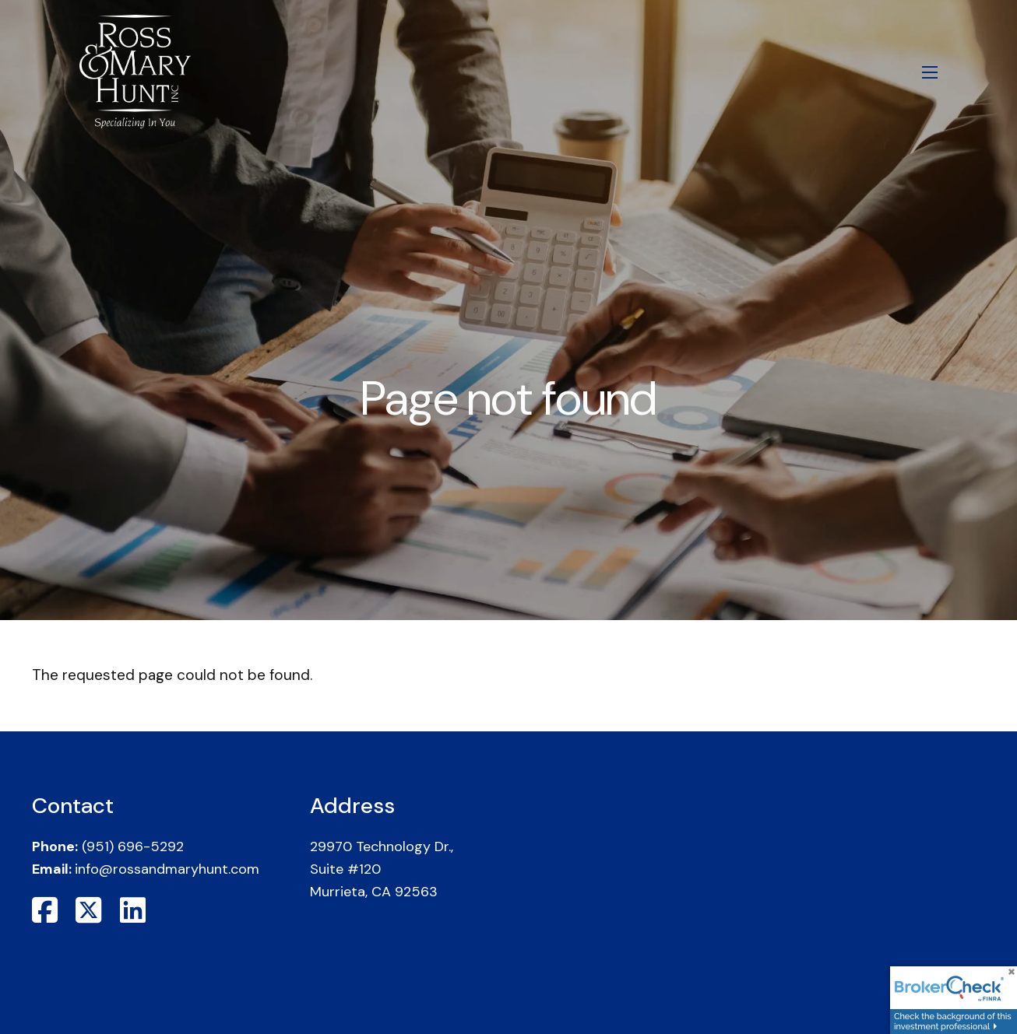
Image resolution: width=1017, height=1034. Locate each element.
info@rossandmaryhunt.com (167, 869)
